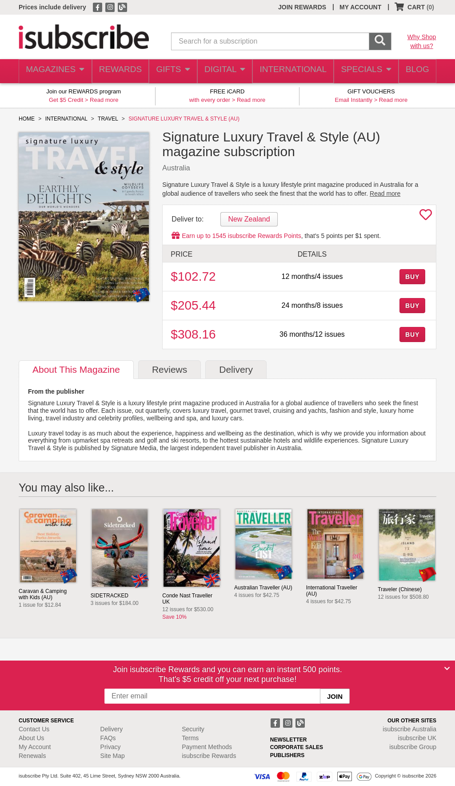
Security (193, 729)
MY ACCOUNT (360, 7)
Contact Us (34, 729)
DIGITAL (225, 71)
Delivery (111, 729)
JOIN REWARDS (302, 7)
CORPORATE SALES (296, 747)
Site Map (112, 755)
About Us (31, 738)
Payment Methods (207, 746)
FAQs (108, 738)
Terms (190, 738)
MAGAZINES (54, 71)
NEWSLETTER (288, 740)
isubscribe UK (417, 738)
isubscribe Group (412, 746)
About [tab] (76, 369)
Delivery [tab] (236, 369)
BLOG (415, 71)
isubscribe (409, 729)
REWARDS (118, 71)
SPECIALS (363, 71)
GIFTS (172, 71)
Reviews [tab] (169, 369)
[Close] (447, 669)
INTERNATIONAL (292, 71)
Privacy (110, 746)
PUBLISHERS (287, 755)
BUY (412, 276)
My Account (35, 746)
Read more (104, 100)
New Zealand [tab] (249, 219)
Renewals (32, 755)
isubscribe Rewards (209, 755)
